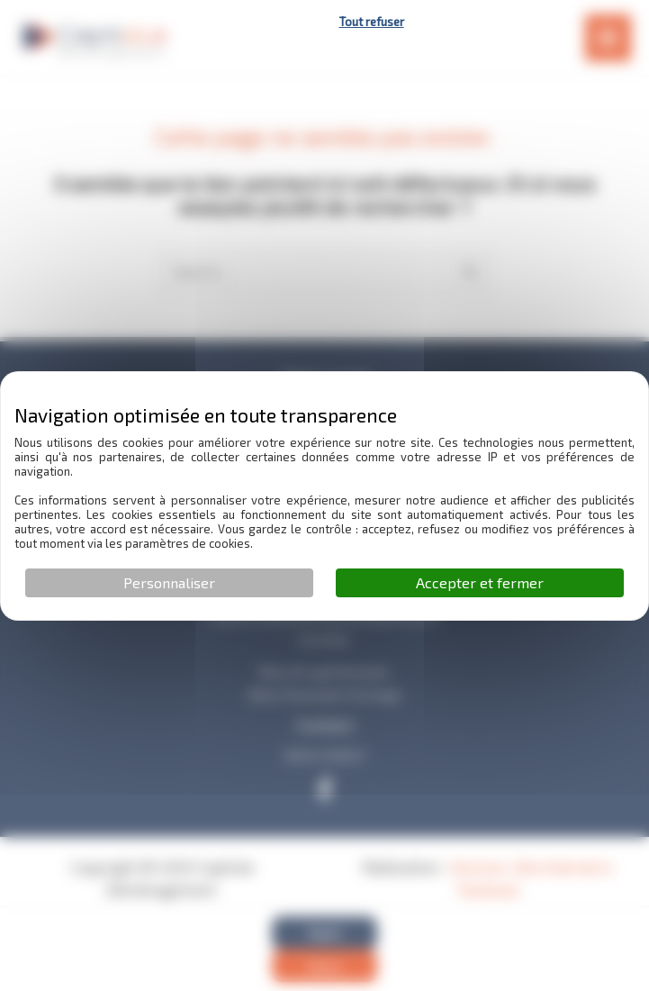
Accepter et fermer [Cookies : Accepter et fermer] (480, 582)
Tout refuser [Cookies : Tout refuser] (371, 21)
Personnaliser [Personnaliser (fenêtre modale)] (169, 582)
